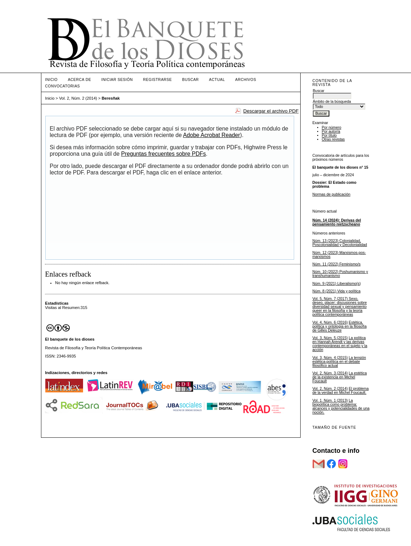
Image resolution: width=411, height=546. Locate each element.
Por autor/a (331, 131)
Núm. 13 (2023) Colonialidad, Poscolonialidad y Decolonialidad (339, 243)
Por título (329, 135)
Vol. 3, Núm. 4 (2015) (330, 358)
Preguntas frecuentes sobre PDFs (163, 154)
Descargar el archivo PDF (271, 111)
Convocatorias (62, 86)
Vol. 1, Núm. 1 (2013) (330, 400)
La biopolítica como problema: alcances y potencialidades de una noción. (341, 406)
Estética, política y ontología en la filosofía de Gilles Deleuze (339, 326)
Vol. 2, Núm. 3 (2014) (330, 373)
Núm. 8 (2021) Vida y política (336, 291)
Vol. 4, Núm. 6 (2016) (330, 322)
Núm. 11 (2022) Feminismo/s (336, 264)
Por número (331, 127)
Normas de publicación (331, 194)
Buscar (190, 80)
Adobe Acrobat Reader (211, 135)
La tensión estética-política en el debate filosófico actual (339, 362)
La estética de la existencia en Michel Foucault (339, 377)
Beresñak (111, 98)
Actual (217, 80)
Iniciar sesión (117, 80)
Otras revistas (333, 139)
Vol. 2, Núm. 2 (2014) (330, 389)
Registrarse (157, 80)
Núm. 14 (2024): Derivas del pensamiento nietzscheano (336, 222)
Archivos (245, 80)
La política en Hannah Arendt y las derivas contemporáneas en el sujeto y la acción (339, 344)
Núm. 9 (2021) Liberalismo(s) (336, 284)
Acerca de (79, 80)
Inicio (51, 80)
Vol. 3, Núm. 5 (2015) (330, 338)
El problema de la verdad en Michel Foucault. (340, 391)
